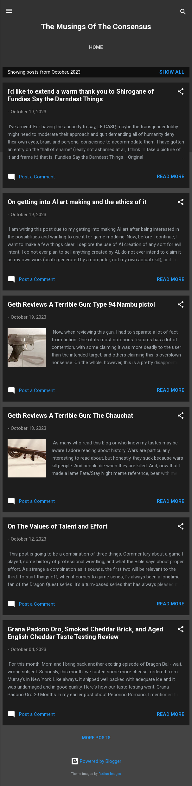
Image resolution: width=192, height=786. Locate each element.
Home (96, 47)
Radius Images (110, 774)
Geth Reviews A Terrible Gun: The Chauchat (70, 415)
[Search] (183, 13)
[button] (180, 92)
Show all (171, 72)
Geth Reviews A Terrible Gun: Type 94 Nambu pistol (81, 304)
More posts (96, 737)
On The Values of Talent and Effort (57, 526)
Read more (170, 176)
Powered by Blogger (96, 761)
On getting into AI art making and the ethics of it (77, 202)
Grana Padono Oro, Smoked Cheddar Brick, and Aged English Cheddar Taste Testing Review (85, 633)
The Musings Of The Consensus (96, 26)
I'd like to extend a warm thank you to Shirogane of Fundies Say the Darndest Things (81, 95)
